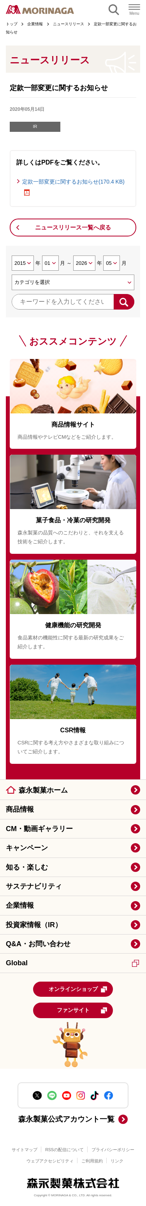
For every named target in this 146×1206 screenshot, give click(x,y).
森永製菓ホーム (43, 790)
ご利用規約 (92, 1161)
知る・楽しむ (27, 867)
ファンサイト (82, 1010)
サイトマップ (24, 1149)
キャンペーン (27, 848)
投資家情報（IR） (34, 925)
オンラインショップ (78, 989)
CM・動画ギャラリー (39, 829)
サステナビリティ (34, 886)
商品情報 (20, 809)
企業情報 (20, 905)
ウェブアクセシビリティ (50, 1161)
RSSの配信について (64, 1149)
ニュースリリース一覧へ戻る (73, 227)
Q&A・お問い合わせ (38, 944)
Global (72, 963)
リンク (117, 1161)
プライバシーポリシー (112, 1149)
